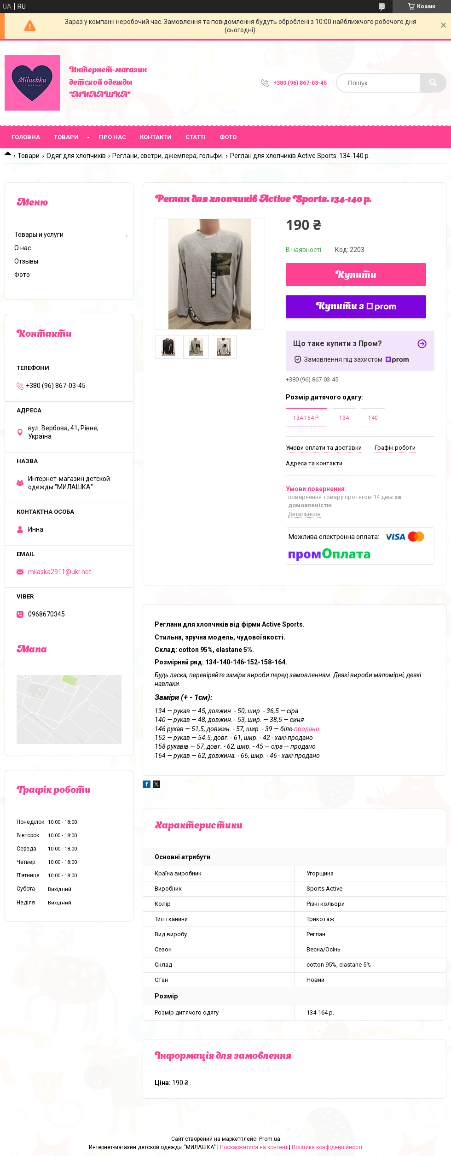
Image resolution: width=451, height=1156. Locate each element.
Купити (355, 275)
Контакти (156, 137)
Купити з (356, 306)
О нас (22, 248)
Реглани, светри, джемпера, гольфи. (167, 155)
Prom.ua (269, 1139)
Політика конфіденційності (327, 1147)
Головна (26, 137)
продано (306, 729)
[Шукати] (433, 83)
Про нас (112, 137)
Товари (66, 137)
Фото (228, 137)
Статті (195, 137)
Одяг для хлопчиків (76, 155)
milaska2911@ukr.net (59, 571)
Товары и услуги (39, 234)
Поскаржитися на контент (254, 1147)
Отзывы (26, 261)
